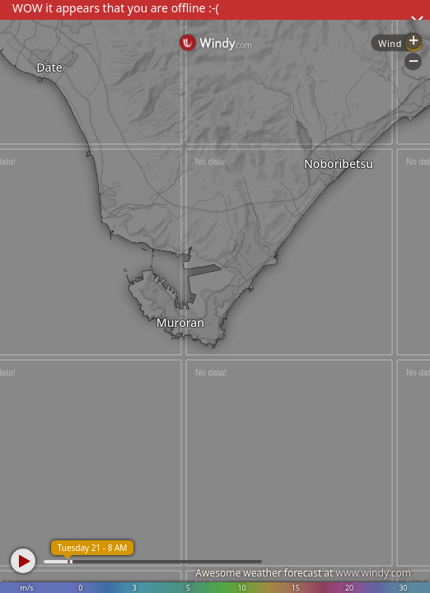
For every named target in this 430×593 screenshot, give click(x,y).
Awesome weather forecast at (303, 573)
